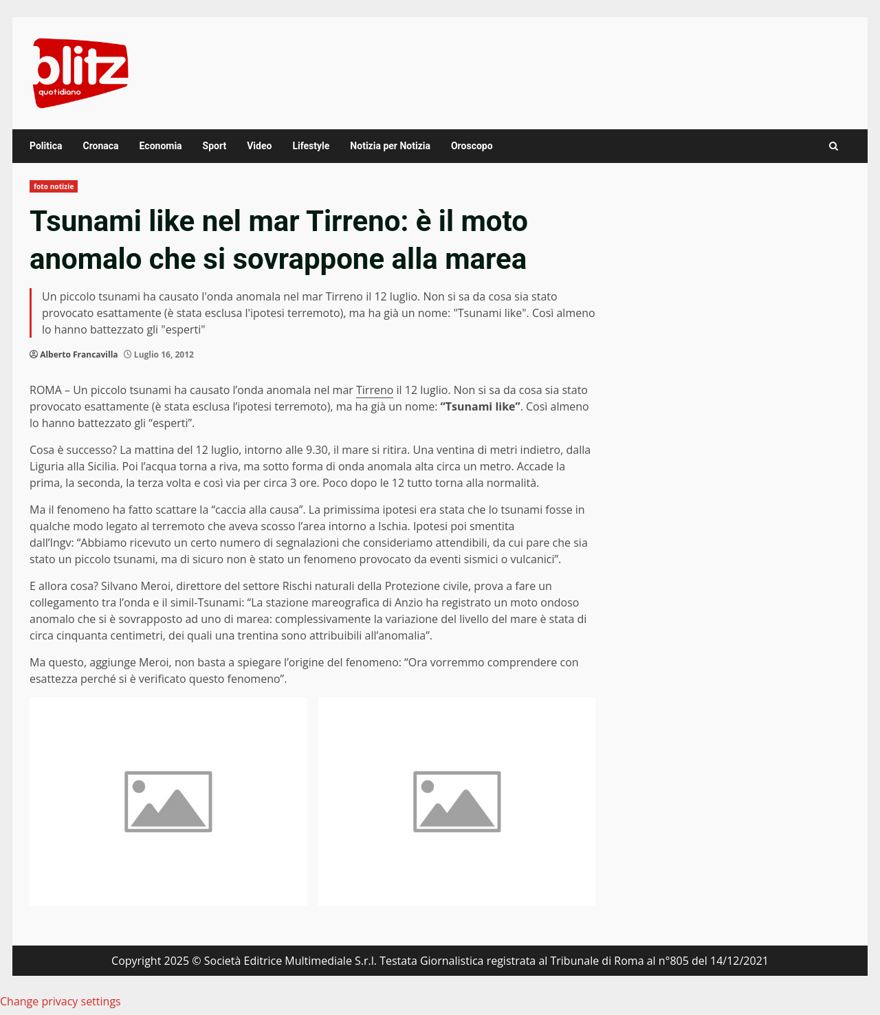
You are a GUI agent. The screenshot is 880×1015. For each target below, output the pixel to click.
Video (259, 145)
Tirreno (374, 389)
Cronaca (100, 145)
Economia (161, 145)
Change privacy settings (60, 1001)
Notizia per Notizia (390, 145)
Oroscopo (472, 145)
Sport (215, 145)
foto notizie (54, 186)
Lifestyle (310, 145)
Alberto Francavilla (79, 354)
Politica (46, 145)
